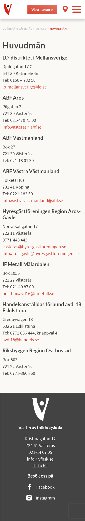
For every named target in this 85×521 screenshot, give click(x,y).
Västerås (25, 28)
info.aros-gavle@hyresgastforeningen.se (40, 253)
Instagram (40, 498)
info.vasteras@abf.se (21, 127)
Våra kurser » (42, 9)
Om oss (41, 28)
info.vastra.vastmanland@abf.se (32, 200)
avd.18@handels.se (20, 339)
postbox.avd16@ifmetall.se (28, 293)
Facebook (40, 487)
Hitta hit (40, 465)
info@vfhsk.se (40, 459)
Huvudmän (58, 28)
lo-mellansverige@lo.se (24, 87)
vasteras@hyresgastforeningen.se (34, 246)
